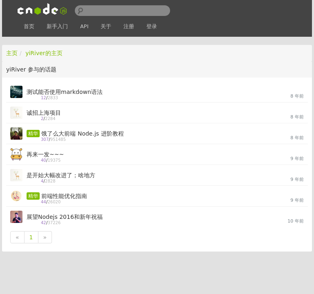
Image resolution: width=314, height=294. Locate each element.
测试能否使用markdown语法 (65, 92)
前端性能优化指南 (64, 196)
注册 (128, 26)
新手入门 (57, 26)
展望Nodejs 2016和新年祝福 (65, 217)
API (84, 26)
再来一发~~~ (45, 154)
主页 (12, 53)
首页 (29, 26)
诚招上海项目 (44, 112)
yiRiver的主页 (43, 53)
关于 (106, 26)
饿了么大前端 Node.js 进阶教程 (82, 133)
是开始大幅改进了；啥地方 (61, 175)
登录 (151, 26)
